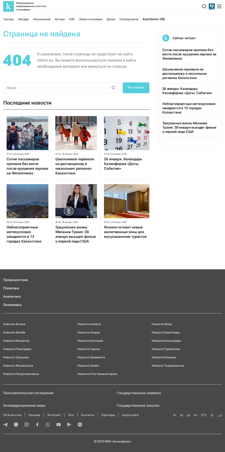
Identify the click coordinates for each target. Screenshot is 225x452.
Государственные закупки (138, 405)
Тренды (8, 19)
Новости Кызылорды (166, 340)
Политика (11, 288)
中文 (204, 415)
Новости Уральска (16, 357)
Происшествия (15, 280)
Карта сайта (130, 415)
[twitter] (16, 425)
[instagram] (27, 425)
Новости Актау (162, 324)
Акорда (23, 19)
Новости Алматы (89, 324)
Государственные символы (139, 393)
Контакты (87, 415)
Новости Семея (88, 365)
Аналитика (12, 296)
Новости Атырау (89, 332)
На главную (136, 87)
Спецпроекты (129, 19)
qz (181, 415)
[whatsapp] (48, 425)
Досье (111, 19)
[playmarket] (69, 425)
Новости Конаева (164, 357)
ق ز (219, 415)
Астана (60, 19)
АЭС (72, 19)
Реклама (34, 415)
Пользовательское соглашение (28, 393)
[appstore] (80, 425)
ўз (212, 415)
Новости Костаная (90, 340)
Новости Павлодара (17, 349)
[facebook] (37, 425)
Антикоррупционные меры (24, 405)
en (195, 415)
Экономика (12, 305)
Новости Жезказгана (18, 365)
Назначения (42, 19)
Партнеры (108, 415)
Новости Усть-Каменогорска (97, 374)
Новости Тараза (89, 349)
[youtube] (58, 425)
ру (188, 415)
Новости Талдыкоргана (168, 365)
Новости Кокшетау (16, 340)
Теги (71, 415)
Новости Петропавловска (21, 374)
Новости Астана (14, 324)
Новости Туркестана (166, 349)
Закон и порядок (90, 19)
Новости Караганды (166, 332)
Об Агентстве (12, 415)
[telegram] (5, 425)
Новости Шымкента (91, 357)
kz (174, 415)
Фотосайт (54, 415)
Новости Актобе (14, 332)
